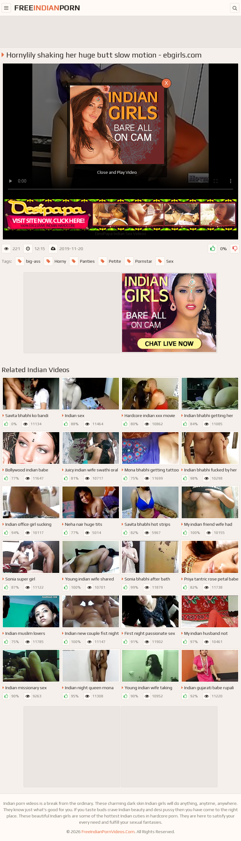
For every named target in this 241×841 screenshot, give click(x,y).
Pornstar (138, 261)
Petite (109, 261)
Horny (55, 261)
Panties (82, 261)
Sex (164, 261)
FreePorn (47, 7)
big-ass (27, 261)
